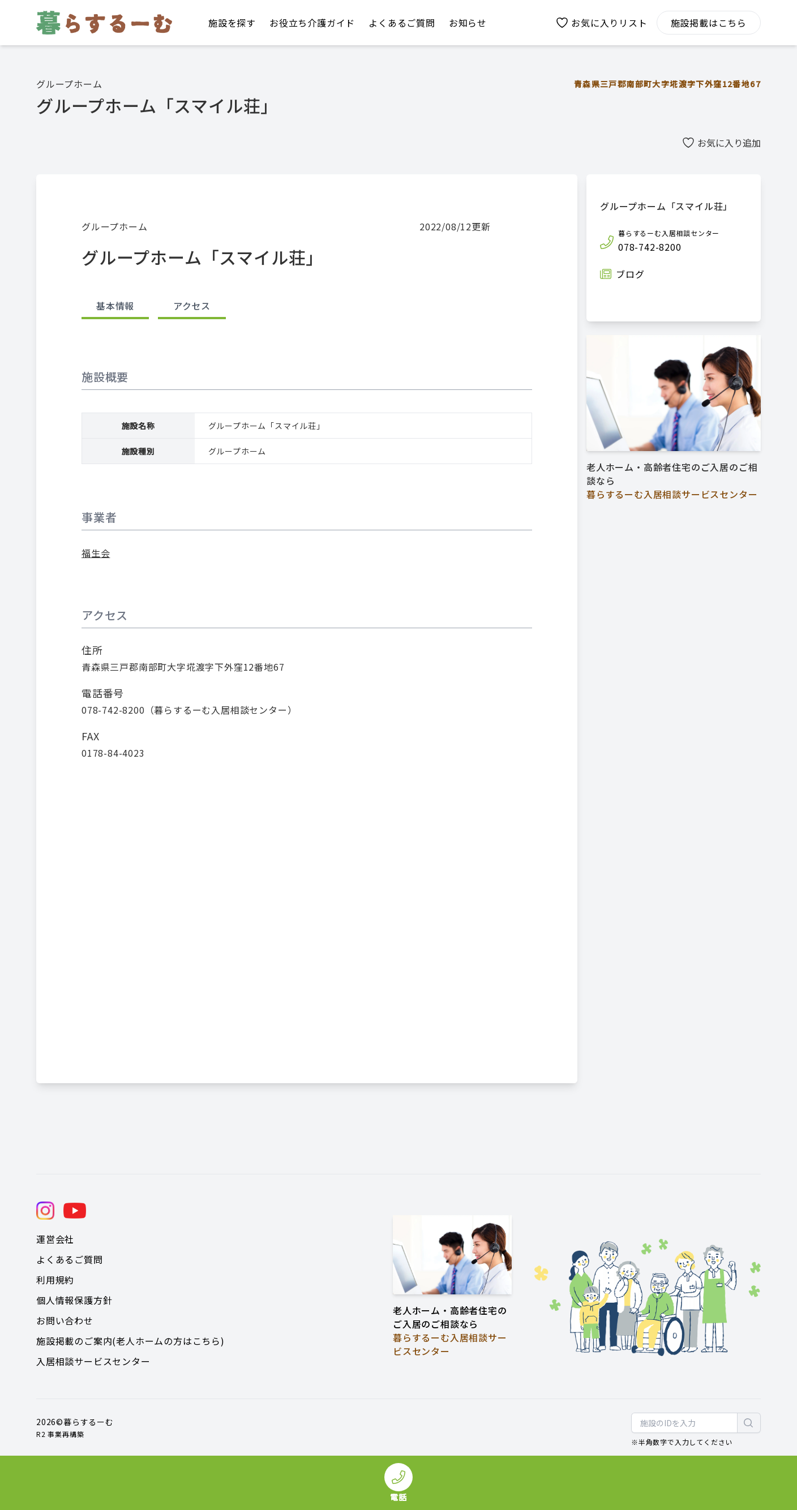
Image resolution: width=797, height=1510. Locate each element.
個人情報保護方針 (74, 1300)
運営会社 (55, 1239)
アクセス (192, 305)
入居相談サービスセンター (93, 1361)
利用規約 (55, 1279)
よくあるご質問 (69, 1259)
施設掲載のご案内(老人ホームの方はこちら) (130, 1341)
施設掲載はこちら (709, 22)
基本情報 (115, 305)
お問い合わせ (64, 1320)
